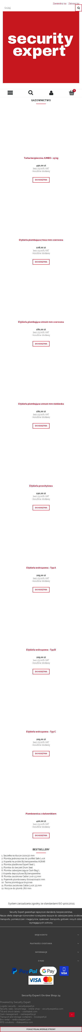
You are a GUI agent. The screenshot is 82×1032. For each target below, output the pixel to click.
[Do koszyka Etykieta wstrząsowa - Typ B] (41, 671)
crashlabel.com (29, 1011)
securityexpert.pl (26, 1006)
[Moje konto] (51, 93)
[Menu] (10, 93)
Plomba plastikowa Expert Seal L (19, 864)
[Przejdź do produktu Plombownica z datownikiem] (41, 789)
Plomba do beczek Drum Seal (18, 867)
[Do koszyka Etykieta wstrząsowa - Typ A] (41, 589)
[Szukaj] (78, 7)
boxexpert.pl (40, 1017)
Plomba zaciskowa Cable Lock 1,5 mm (22, 876)
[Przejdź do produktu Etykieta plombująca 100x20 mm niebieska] (41, 380)
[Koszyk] (71, 92)
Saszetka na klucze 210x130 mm (19, 855)
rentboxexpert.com (21, 1019)
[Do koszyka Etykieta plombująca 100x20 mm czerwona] (41, 343)
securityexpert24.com (52, 1009)
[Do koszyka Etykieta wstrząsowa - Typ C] (41, 753)
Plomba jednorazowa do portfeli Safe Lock (24, 858)
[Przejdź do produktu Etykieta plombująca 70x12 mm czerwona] (41, 216)
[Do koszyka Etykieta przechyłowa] (41, 507)
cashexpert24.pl (28, 1014)
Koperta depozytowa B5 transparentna (21, 873)
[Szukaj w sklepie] (38, 8)
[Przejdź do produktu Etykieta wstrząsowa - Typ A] (41, 543)
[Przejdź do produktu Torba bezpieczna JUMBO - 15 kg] (41, 134)
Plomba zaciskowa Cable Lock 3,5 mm (23, 885)
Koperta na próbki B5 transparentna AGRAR (24, 861)
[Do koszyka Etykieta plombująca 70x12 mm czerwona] (41, 262)
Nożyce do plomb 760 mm (18, 888)
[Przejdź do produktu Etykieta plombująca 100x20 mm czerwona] (41, 298)
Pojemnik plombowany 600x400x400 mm (24, 879)
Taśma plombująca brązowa (18, 882)
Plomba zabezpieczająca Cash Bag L (22, 870)
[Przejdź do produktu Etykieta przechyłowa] (41, 461)
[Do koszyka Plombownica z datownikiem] (41, 835)
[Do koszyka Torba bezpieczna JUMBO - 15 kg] (41, 180)
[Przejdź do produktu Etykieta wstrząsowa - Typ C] (41, 707)
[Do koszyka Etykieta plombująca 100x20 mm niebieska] (41, 426)
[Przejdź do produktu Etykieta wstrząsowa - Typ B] (41, 625)
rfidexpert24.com (24, 1022)
